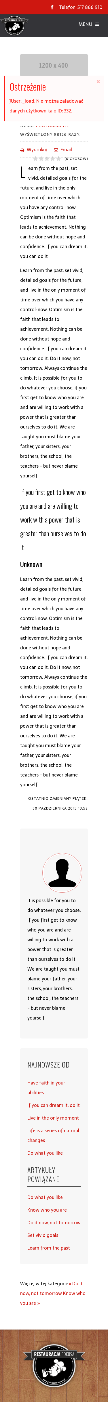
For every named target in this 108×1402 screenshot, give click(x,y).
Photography (52, 126)
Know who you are (47, 1210)
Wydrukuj (33, 149)
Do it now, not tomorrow (54, 1222)
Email (63, 149)
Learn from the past (48, 1248)
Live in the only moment (53, 1118)
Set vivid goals (42, 1235)
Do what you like (45, 1153)
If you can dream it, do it (53, 1105)
